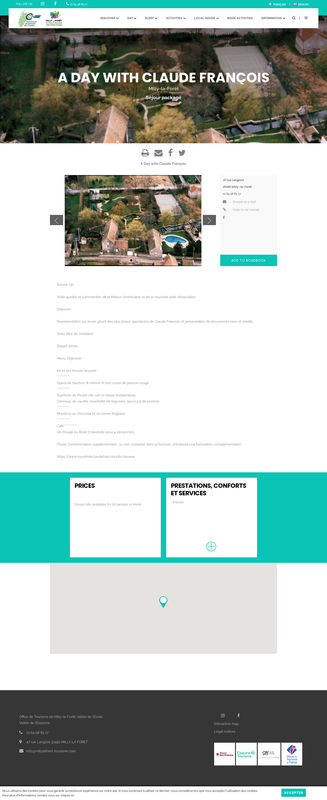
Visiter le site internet (241, 209)
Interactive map (226, 724)
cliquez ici (67, 795)
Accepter (293, 792)
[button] (163, 602)
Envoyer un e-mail (239, 202)
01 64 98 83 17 (76, 4)
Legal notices (224, 732)
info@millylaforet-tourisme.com (47, 751)
